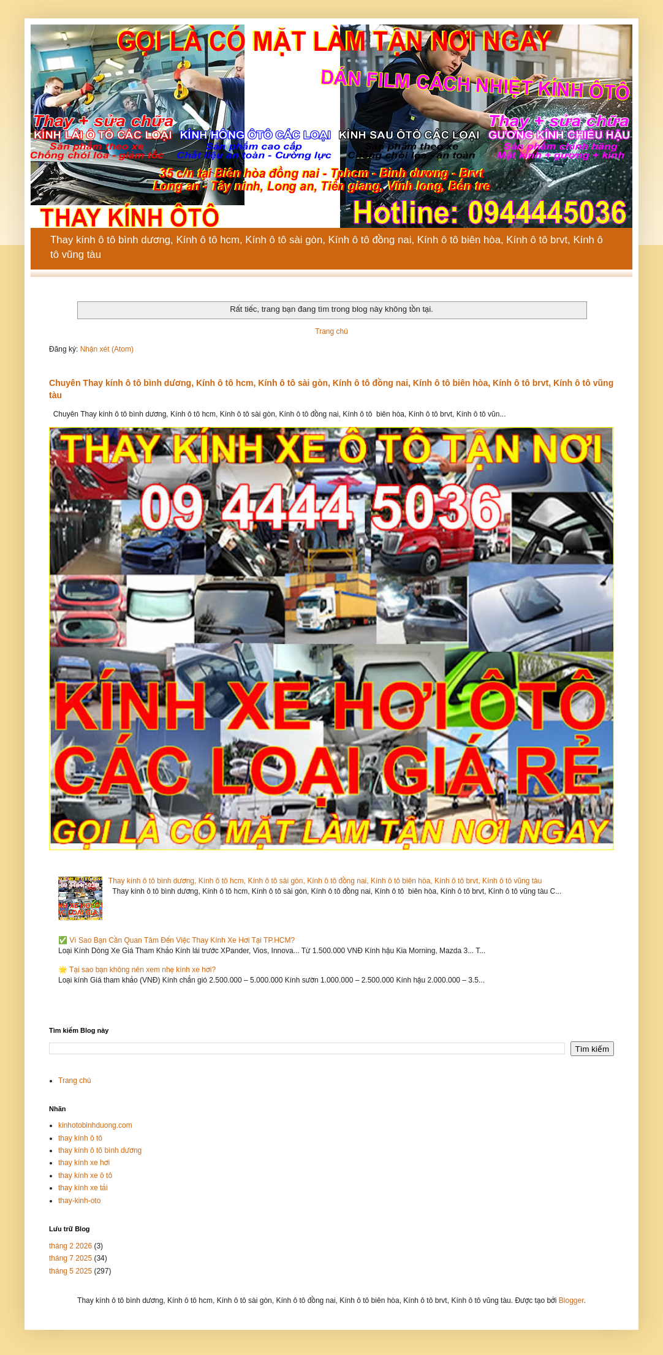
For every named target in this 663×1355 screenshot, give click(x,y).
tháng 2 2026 (70, 1246)
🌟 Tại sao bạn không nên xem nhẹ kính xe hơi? (137, 969)
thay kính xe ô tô (85, 1175)
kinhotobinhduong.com (95, 1125)
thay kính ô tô (80, 1138)
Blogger (571, 1300)
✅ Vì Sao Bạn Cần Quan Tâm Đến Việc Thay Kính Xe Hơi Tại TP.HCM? (176, 940)
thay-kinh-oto (79, 1200)
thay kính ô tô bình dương (100, 1150)
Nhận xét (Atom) (107, 349)
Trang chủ (331, 331)
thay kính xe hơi (84, 1162)
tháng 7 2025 (70, 1258)
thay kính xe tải (83, 1187)
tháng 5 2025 (70, 1271)
